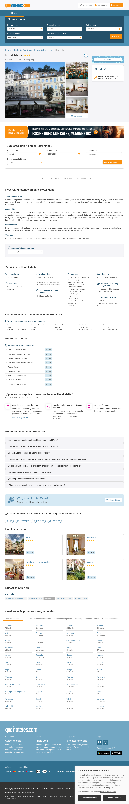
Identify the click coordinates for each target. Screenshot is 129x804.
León (38, 662)
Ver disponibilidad (112, 162)
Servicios (55, 178)
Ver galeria (76, 116)
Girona (8, 655)
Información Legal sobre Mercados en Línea (20, 792)
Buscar (116, 36)
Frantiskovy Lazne (36, 598)
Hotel (42, 178)
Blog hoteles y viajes (76, 741)
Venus (90, 562)
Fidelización (42, 741)
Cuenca (69, 648)
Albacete (39, 626)
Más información (84, 178)
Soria (99, 692)
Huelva (69, 655)
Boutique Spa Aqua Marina (38, 562)
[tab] (64, 439)
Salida (91, 25)
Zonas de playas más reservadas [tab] (37, 619)
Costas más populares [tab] (63, 619)
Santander (101, 684)
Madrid (38, 670)
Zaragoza (100, 706)
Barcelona (70, 633)
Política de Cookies (47, 789)
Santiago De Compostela (15, 692)
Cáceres (8, 641)
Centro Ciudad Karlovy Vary (16, 598)
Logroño (100, 662)
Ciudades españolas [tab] (13, 619)
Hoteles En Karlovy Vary (43, 50)
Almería (100, 626)
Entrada (53, 25)
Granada (39, 655)
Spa (9, 521)
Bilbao (99, 633)
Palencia (69, 677)
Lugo (7, 670)
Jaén (7, 662)
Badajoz (39, 633)
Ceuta (99, 641)
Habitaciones (68, 178)
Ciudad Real (10, 648)
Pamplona (101, 677)
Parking (40, 521)
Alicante (69, 626)
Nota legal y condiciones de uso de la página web (22, 789)
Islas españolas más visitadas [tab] (87, 619)
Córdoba (39, 648)
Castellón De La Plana (75, 641)
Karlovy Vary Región (64, 598)
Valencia (100, 699)
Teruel (38, 699)
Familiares (54, 521)
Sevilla (69, 692)
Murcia (99, 670)
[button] (116, 5)
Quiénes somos (13, 741)
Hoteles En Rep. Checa (22, 50)
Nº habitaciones (13, 34)
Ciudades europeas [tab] (110, 619)
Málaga (69, 670)
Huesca (100, 655)
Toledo (69, 699)
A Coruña (9, 626)
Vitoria (38, 706)
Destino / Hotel (13, 25)
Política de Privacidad (63, 789)
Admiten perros (24, 521)
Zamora (69, 706)
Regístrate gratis (20, 418)
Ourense (8, 677)
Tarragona (9, 699)
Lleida (68, 662)
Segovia (39, 692)
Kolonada (91, 537)
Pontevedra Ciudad (12, 684)
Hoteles (8, 50)
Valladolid (9, 706)
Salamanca (40, 684)
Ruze (28, 537)
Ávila (7, 633)
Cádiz (38, 641)
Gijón (99, 648)
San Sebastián (72, 684)
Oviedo (38, 677)
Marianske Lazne (81, 598)
